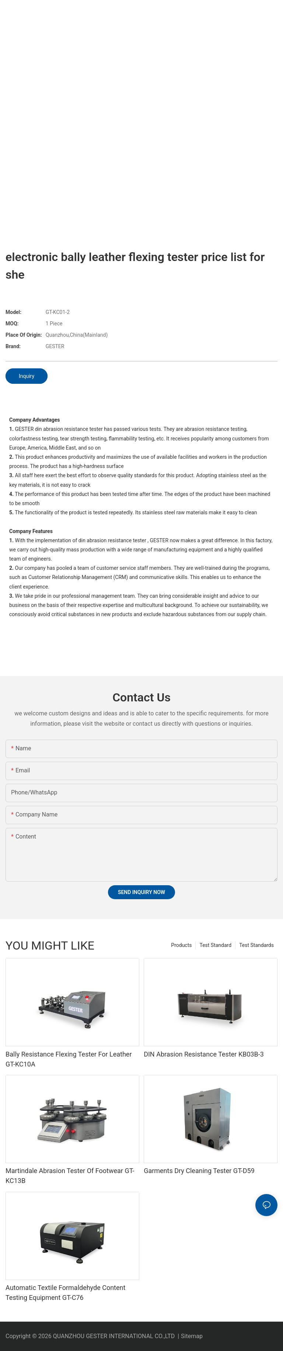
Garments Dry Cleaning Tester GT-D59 (199, 1171)
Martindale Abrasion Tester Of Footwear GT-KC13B (70, 1175)
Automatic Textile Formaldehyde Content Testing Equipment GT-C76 (65, 1292)
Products (181, 945)
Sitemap (192, 1336)
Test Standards (256, 945)
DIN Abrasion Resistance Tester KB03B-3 (204, 1054)
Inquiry (26, 376)
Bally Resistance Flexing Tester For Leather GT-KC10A (69, 1059)
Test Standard (215, 945)
